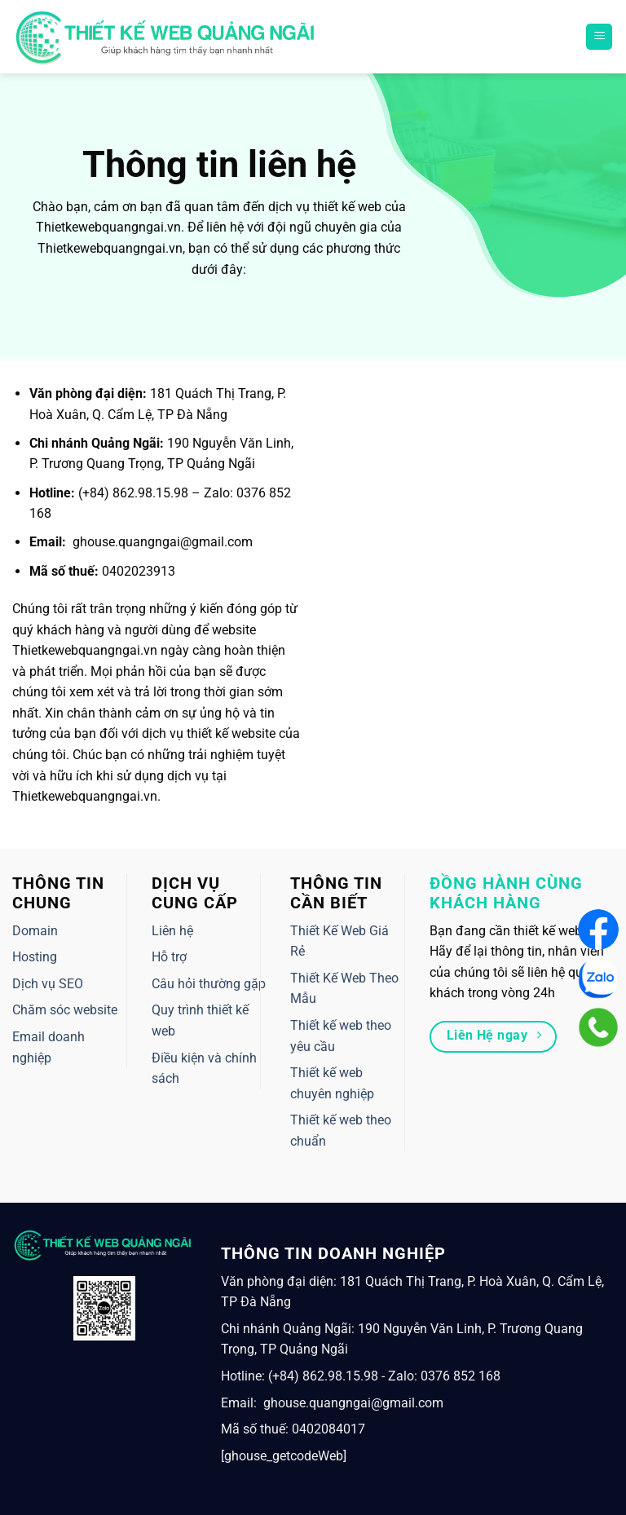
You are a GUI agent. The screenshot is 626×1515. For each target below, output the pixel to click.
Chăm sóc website (64, 1010)
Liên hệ (172, 931)
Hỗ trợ (169, 957)
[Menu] (599, 37)
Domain (35, 931)
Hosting (34, 957)
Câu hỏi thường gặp (209, 984)
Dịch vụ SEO (47, 984)
